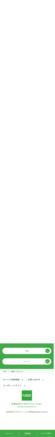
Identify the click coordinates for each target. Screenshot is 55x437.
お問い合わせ (34, 379)
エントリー (27, 361)
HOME (27, 351)
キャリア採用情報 (11, 379)
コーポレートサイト (12, 385)
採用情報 (5, 371)
